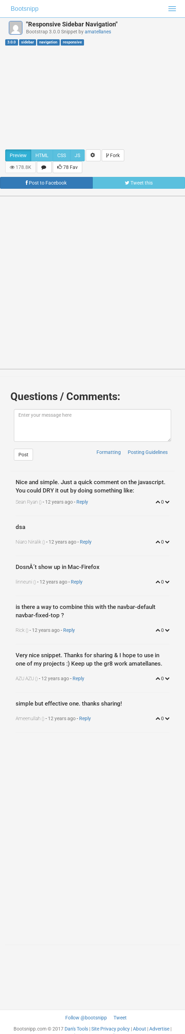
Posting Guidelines (148, 452)
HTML (42, 155)
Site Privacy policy (110, 1029)
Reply (82, 502)
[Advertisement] (92, 97)
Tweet (120, 1017)
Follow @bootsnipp (86, 1017)
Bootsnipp (25, 8)
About (139, 1029)
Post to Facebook (46, 183)
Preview (18, 155)
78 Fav (67, 167)
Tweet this (139, 183)
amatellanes (98, 31)
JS (77, 155)
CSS (61, 155)
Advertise (159, 1029)
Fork (113, 155)
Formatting (108, 452)
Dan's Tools (76, 1029)
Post (23, 454)
